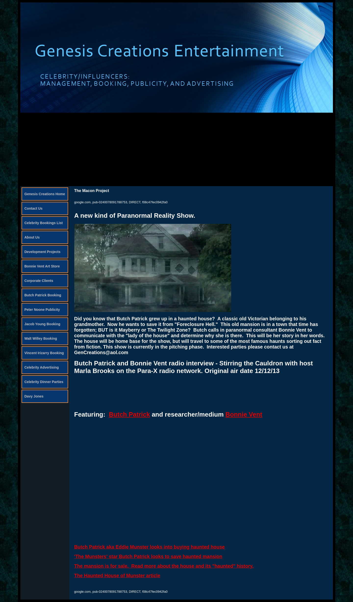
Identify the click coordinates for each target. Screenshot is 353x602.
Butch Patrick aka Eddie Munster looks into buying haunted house (149, 547)
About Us (32, 237)
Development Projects (43, 252)
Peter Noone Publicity (42, 310)
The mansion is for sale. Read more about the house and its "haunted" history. (164, 566)
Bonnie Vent (243, 414)
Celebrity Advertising (42, 367)
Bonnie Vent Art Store (42, 266)
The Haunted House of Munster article (117, 575)
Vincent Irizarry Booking (44, 353)
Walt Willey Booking (41, 338)
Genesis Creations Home (45, 194)
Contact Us (34, 208)
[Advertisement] (176, 149)
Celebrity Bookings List (44, 223)
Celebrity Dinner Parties (44, 382)
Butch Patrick (129, 414)
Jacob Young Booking (43, 324)
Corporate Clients (39, 281)
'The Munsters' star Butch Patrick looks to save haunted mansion (148, 556)
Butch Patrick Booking (43, 295)
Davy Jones (34, 396)
